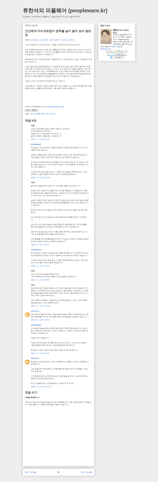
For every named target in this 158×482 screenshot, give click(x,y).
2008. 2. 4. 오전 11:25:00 (40, 306)
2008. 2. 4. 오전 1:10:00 (40, 245)
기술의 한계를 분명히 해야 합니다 (42, 114)
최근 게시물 (30, 472)
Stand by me (105, 49)
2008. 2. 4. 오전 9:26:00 (40, 280)
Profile (113, 46)
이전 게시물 (86, 472)
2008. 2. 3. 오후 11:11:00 (40, 178)
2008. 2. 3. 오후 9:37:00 (40, 139)
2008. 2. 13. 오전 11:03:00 (41, 387)
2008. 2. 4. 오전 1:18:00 (40, 266)
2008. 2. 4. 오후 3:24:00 (40, 353)
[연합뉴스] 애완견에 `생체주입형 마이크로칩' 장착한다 (53, 40)
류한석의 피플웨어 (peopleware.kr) (65, 10)
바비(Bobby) (36, 144)
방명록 (119, 46)
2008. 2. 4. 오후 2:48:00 (40, 320)
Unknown (35, 311)
